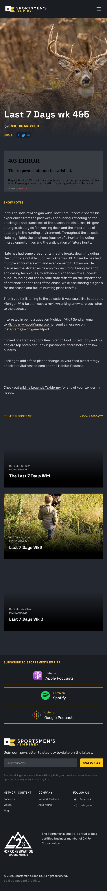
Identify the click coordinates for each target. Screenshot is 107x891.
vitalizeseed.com (32, 366)
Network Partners (48, 799)
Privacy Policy (52, 775)
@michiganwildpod (34, 329)
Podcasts (9, 799)
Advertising (45, 804)
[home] (31, 9)
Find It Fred (73, 340)
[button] (98, 8)
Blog (6, 810)
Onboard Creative (27, 880)
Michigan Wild (24, 126)
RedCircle (23, 189)
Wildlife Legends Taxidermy (40, 387)
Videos (8, 804)
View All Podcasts (91, 416)
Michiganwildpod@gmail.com (30, 324)
